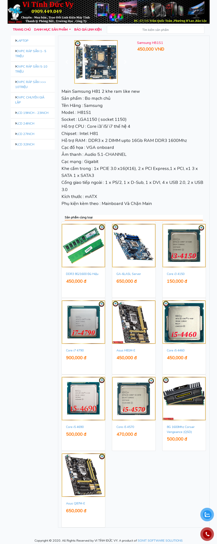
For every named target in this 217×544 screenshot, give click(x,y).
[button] (66, 62)
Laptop (22, 40)
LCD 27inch (25, 134)
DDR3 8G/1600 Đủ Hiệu (82, 274)
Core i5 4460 (175, 350)
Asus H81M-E (125, 350)
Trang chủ (22, 29)
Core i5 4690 (75, 427)
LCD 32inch (25, 144)
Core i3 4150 (175, 274)
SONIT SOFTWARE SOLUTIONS (160, 540)
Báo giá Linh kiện (87, 29)
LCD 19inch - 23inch (32, 113)
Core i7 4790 (75, 350)
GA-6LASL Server (128, 274)
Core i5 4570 (125, 427)
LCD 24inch (25, 123)
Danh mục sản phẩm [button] (51, 29)
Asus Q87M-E (75, 503)
